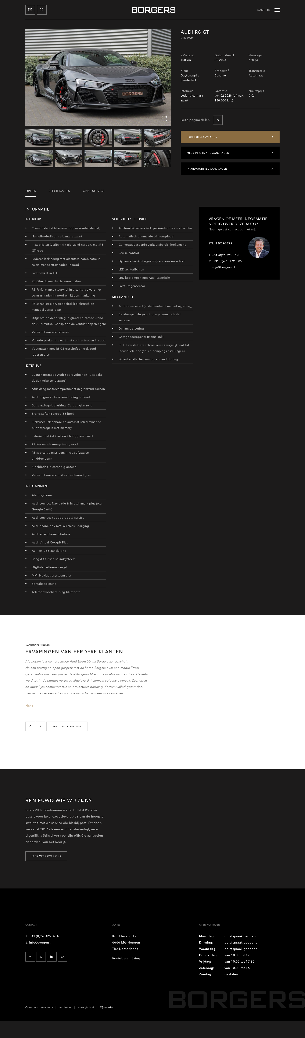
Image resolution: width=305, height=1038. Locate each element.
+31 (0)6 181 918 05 (227, 261)
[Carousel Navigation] (98, 77)
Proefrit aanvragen (230, 137)
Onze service (94, 190)
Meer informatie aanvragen (230, 153)
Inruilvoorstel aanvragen (230, 169)
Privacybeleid (86, 1007)
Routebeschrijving (126, 958)
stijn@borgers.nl (223, 267)
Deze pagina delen (202, 120)
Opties (30, 190)
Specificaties (59, 190)
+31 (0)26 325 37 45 (226, 255)
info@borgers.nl (41, 942)
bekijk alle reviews (67, 726)
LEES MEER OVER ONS (46, 856)
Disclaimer (65, 1007)
